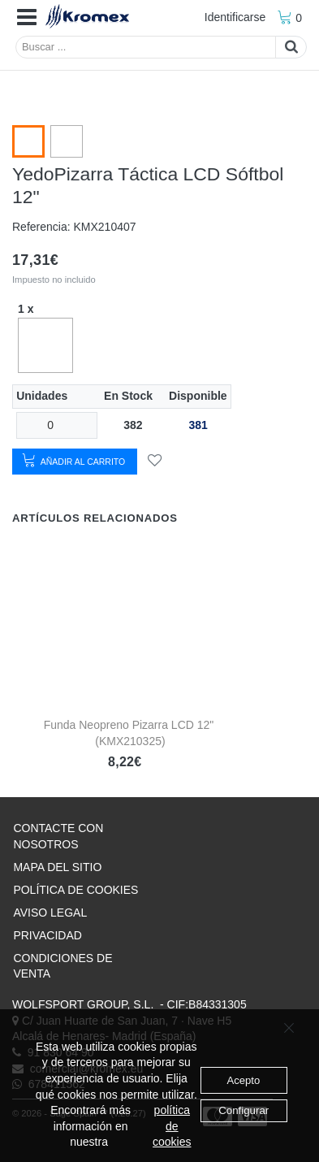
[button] (26, 18)
